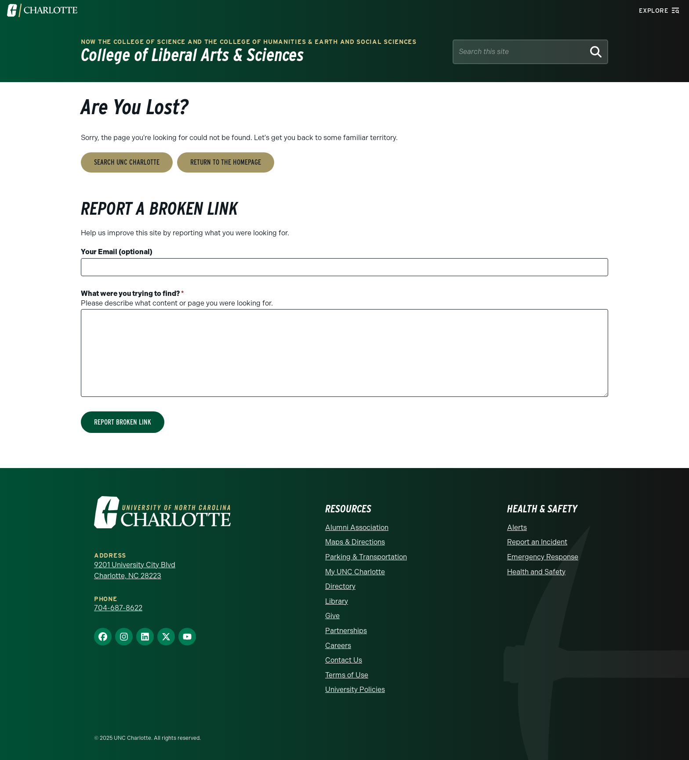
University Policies (355, 689)
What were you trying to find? (132, 293)
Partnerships (346, 631)
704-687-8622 (118, 608)
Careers (338, 645)
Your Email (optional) (116, 252)
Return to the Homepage (225, 162)
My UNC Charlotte (355, 572)
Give (332, 616)
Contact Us (343, 660)
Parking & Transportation (366, 557)
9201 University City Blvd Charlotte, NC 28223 (134, 570)
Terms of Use (346, 675)
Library (336, 601)
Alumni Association (356, 527)
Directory (340, 586)
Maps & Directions (355, 542)
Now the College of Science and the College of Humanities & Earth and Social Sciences (249, 42)
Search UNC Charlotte (127, 162)
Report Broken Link (122, 422)
